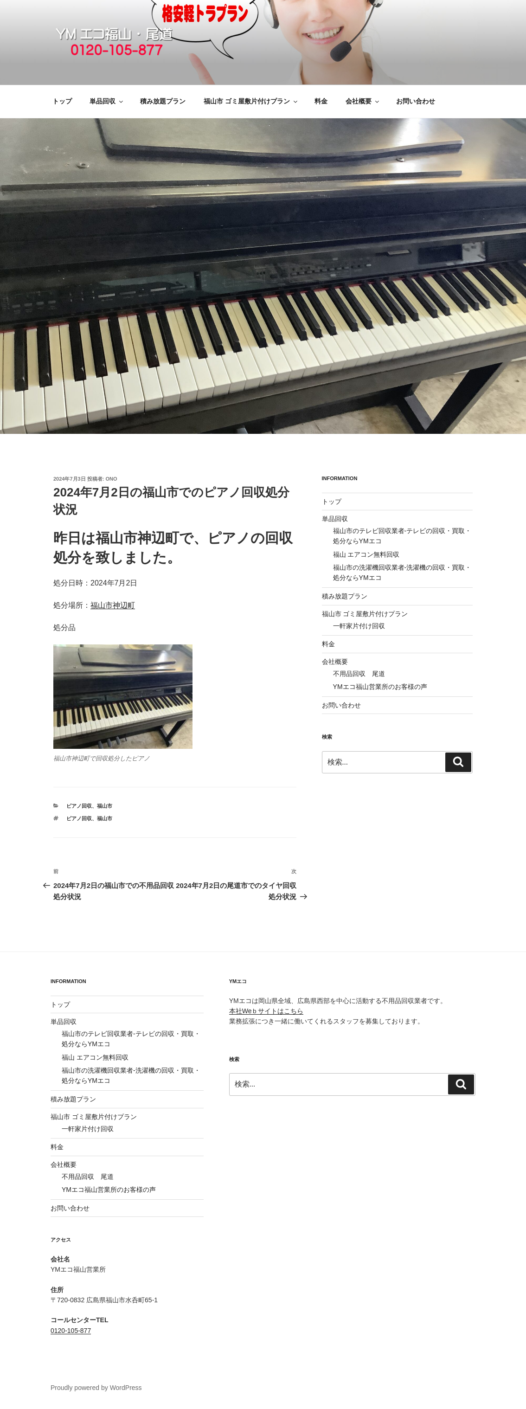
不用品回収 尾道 (359, 673)
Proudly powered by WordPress (96, 1387)
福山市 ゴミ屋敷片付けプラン (251, 101)
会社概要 (363, 101)
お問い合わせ (415, 101)
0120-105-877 (71, 1330)
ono (111, 479)
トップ (62, 101)
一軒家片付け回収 (359, 626)
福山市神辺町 (112, 605)
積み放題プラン (163, 101)
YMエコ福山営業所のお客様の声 (380, 686)
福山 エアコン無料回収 (366, 554)
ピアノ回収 (79, 806)
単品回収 (107, 101)
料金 (320, 101)
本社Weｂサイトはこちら (266, 1011)
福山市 (104, 806)
